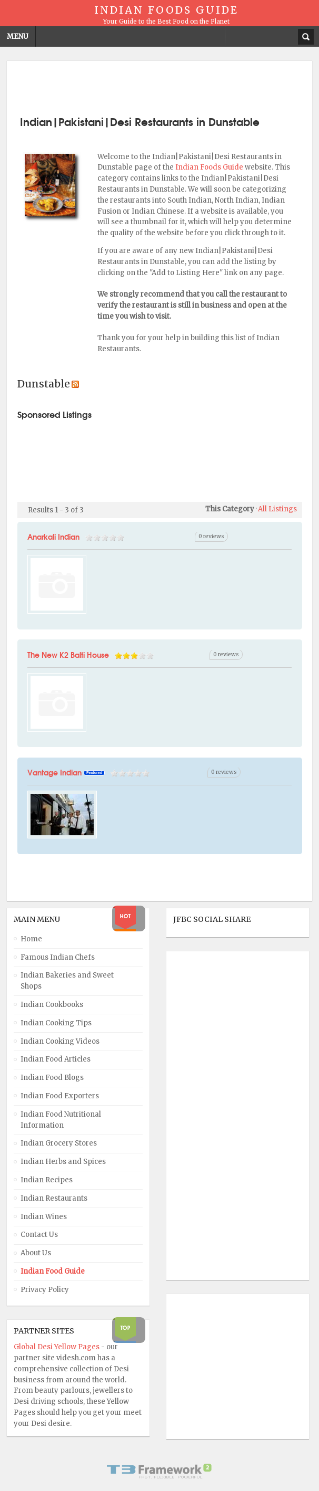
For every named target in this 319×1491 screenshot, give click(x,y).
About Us (36, 1252)
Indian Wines (44, 1216)
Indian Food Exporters (60, 1095)
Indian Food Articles (56, 1059)
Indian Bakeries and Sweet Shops (67, 981)
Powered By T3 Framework (159, 1471)
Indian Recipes (47, 1179)
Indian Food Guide (53, 1271)
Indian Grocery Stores (59, 1143)
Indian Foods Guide (210, 167)
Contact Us (39, 1234)
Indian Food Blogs (52, 1077)
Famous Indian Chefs (58, 957)
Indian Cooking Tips (56, 1022)
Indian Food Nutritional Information (61, 1120)
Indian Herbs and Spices (63, 1161)
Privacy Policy (45, 1289)
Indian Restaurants (54, 1198)
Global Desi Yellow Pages (57, 1346)
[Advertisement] (159, 87)
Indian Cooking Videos (60, 1041)
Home (31, 938)
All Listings (277, 509)
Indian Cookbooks (52, 1004)
